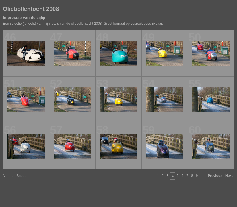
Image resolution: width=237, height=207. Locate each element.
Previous (215, 176)
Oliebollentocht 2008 (31, 9)
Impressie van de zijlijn (25, 17)
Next (229, 176)
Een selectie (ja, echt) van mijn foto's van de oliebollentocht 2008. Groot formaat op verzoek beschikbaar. (83, 24)
